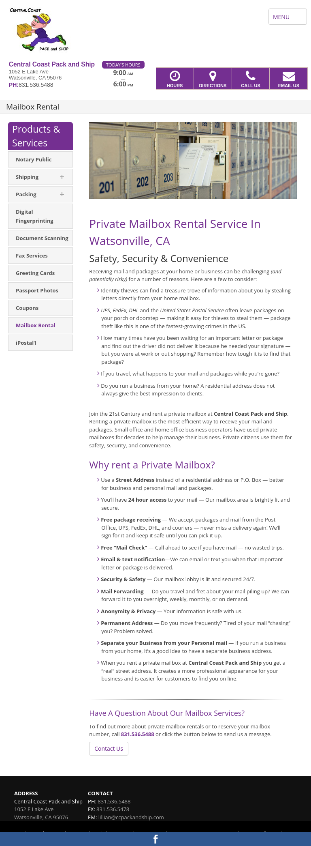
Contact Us (108, 748)
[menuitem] (40, 159)
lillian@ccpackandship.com (131, 817)
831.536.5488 (137, 734)
